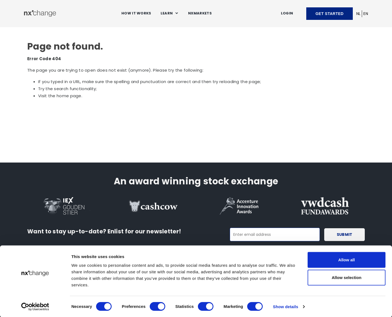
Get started (330, 13)
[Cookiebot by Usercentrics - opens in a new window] (35, 306)
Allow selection (346, 277)
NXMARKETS (200, 13)
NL (358, 13)
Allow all (346, 259)
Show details (285, 306)
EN (365, 13)
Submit (346, 234)
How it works (136, 13)
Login (287, 13)
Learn (167, 13)
